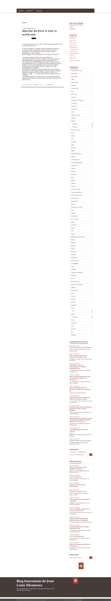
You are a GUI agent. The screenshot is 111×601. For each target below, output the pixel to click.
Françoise (73, 407)
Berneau (74, 124)
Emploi (73, 150)
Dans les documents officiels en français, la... (80, 378)
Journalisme (74, 216)
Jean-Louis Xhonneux (77, 355)
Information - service (77, 207)
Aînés (72, 79)
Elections (73, 148)
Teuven (73, 320)
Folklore (73, 183)
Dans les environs (75, 130)
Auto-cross (74, 94)
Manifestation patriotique (78, 237)
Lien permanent (26, 84)
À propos (39, 11)
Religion (73, 287)
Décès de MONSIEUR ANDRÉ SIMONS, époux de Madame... (79, 519)
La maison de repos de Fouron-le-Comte (80, 398)
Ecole (72, 139)
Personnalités (74, 263)
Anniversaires (75, 88)
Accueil (20, 11)
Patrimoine (74, 257)
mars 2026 (72, 40)
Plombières (73, 29)
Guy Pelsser (73, 347)
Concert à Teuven (85, 440)
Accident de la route (76, 70)
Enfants (73, 156)
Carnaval (73, 97)
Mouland (73, 243)
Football (73, 186)
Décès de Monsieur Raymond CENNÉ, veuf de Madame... (81, 408)
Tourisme (73, 323)
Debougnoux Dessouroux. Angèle (81, 418)
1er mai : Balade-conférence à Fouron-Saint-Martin (80, 509)
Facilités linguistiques (77, 162)
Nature (73, 249)
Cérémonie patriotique (77, 100)
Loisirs (73, 234)
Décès (72, 133)
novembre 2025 (74, 49)
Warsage (74, 127)
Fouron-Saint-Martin (76, 192)
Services (73, 302)
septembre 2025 (74, 53)
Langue (73, 228)
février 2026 (73, 42)
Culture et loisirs (75, 115)
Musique (73, 246)
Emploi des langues (76, 153)
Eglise (72, 145)
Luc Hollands (74, 429)
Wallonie (73, 335)
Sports (73, 314)
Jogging (73, 213)
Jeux (72, 210)
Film (72, 177)
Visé (43, 84)
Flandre (73, 180)
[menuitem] (21, 10)
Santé (72, 293)
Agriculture (74, 73)
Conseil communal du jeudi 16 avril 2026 (80, 500)
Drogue (73, 136)
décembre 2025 (74, 47)
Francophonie (75, 198)
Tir (73, 311)
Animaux (73, 85)
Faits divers (74, 165)
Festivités (73, 174)
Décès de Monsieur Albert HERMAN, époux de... (78, 468)
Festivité (73, 171)
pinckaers (73, 440)
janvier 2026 (73, 45)
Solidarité (73, 305)
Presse (73, 278)
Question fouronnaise (77, 284)
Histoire (73, 204)
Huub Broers (74, 365)
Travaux (73, 329)
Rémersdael (74, 290)
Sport (72, 308)
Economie (73, 142)
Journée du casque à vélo (78, 357)
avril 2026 (72, 38)
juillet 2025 (73, 58)
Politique (73, 269)
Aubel (71, 26)
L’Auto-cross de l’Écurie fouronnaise (77, 485)
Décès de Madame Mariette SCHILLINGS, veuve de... (80, 420)
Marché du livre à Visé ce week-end (39, 32)
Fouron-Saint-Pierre (76, 195)
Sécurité (73, 299)
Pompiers (73, 275)
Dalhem (73, 121)
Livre (40, 84)
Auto (72, 91)
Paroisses (73, 254)
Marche (73, 240)
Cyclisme (73, 118)
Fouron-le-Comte (75, 189)
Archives (30, 11)
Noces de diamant (86, 347)
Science (73, 296)
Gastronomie (74, 201)
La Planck (73, 225)
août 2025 (72, 56)
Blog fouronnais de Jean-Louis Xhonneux (36, 583)
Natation (74, 317)
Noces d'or (74, 251)
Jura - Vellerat (75, 219)
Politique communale (77, 272)
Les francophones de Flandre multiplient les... (78, 366)
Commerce (74, 106)
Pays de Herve (75, 260)
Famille (73, 168)
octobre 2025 (73, 51)
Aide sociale (74, 76)
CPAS (72, 112)
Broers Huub (74, 387)
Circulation (74, 103)
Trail (72, 326)
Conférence (74, 109)
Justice (73, 222)
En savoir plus (79, 599)
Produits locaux (75, 281)
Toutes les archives (75, 60)
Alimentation (74, 82)
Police (72, 266)
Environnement (75, 159)
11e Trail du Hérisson (77, 536)
